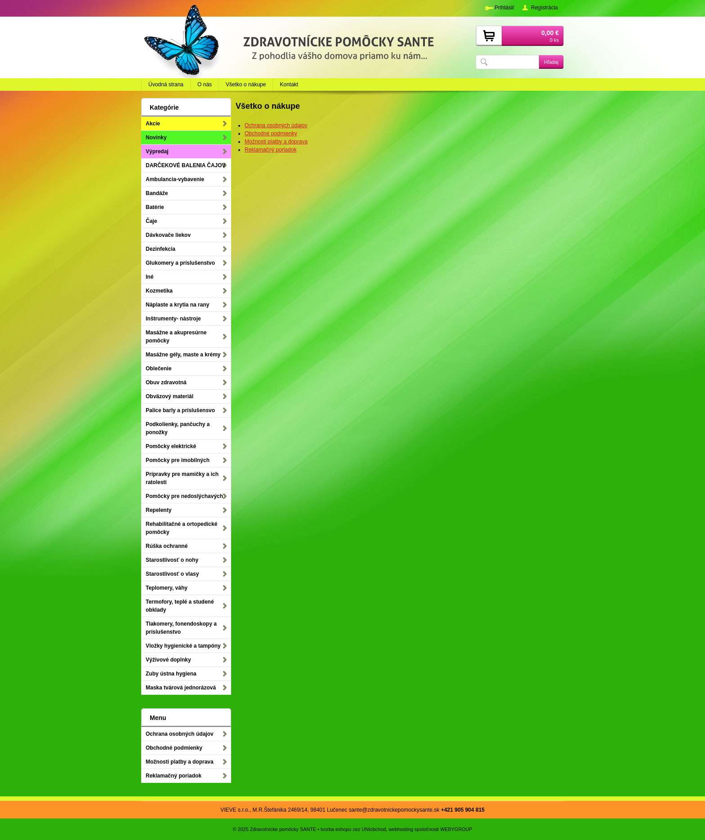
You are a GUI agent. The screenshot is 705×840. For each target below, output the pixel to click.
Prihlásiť (504, 7)
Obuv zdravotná (166, 382)
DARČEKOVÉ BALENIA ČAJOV (186, 165)
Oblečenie (158, 368)
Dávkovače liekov (168, 235)
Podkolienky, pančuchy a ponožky (178, 428)
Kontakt (289, 84)
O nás (204, 84)
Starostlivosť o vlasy (172, 574)
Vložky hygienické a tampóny (183, 646)
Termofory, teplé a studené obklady (180, 606)
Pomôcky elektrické (171, 446)
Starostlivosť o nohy (172, 560)
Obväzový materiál (169, 396)
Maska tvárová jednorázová (181, 687)
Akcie (153, 123)
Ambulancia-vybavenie (175, 179)
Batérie (155, 207)
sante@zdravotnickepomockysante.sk (394, 810)
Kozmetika (159, 291)
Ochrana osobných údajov (276, 125)
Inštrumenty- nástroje (173, 319)
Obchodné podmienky (271, 133)
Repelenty (158, 510)
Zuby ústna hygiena (171, 674)
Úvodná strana (165, 84)
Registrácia (544, 7)
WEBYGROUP (456, 829)
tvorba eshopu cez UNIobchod (353, 829)
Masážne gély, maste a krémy (183, 354)
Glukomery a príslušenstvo (180, 263)
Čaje (151, 221)
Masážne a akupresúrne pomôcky (176, 336)
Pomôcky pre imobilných (178, 460)
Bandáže (157, 193)
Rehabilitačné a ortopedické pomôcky (181, 528)
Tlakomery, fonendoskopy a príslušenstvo (181, 628)
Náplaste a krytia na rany (177, 305)
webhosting (400, 829)
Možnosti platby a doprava (276, 141)
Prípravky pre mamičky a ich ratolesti (182, 478)
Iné (149, 277)
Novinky (156, 137)
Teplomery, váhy (166, 588)
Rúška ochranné (166, 546)
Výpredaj (157, 151)
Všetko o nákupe (246, 84)
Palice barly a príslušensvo (180, 410)
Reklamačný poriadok (270, 150)
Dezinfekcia (160, 249)
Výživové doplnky (168, 660)
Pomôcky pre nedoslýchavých (184, 496)
